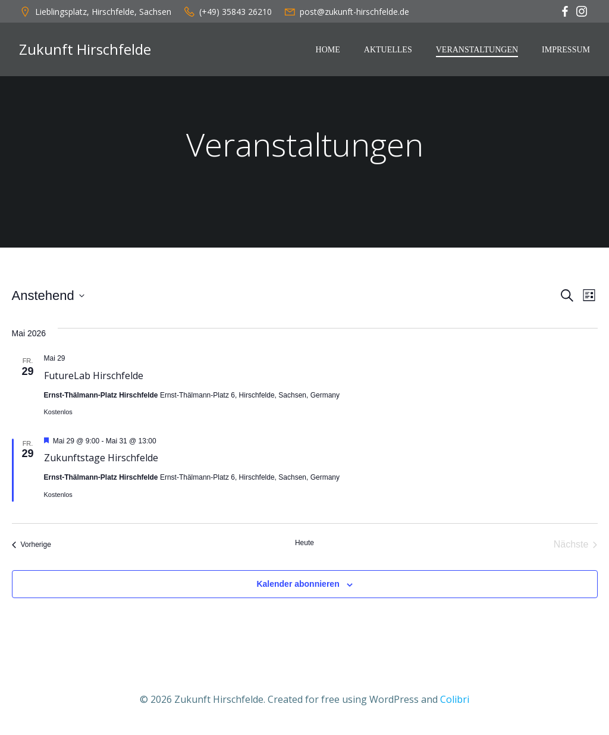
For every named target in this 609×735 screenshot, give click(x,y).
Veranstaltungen (477, 49)
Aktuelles (388, 49)
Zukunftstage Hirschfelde (101, 457)
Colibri (454, 699)
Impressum (566, 49)
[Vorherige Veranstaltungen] (31, 544)
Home (328, 49)
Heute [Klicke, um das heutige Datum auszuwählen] (304, 543)
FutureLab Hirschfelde (93, 375)
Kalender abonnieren (297, 584)
